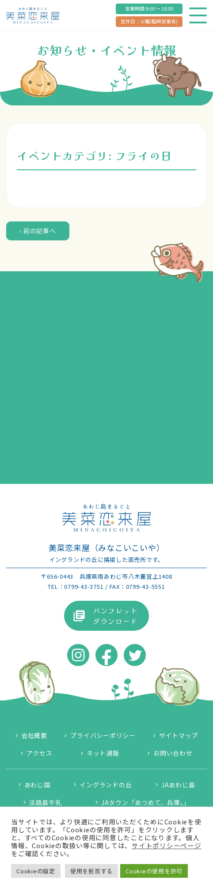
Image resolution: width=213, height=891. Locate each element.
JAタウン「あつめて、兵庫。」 (145, 802)
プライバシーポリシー (103, 735)
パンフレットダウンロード (115, 615)
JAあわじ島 (178, 784)
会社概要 (34, 735)
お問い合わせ (173, 753)
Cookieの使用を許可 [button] (154, 871)
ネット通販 (103, 753)
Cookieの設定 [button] (35, 871)
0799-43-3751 (83, 586)
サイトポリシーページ (167, 846)
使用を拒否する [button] (91, 871)
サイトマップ (178, 735)
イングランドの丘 (106, 784)
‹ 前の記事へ (37, 230)
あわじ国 (37, 784)
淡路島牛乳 (45, 802)
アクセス (39, 753)
